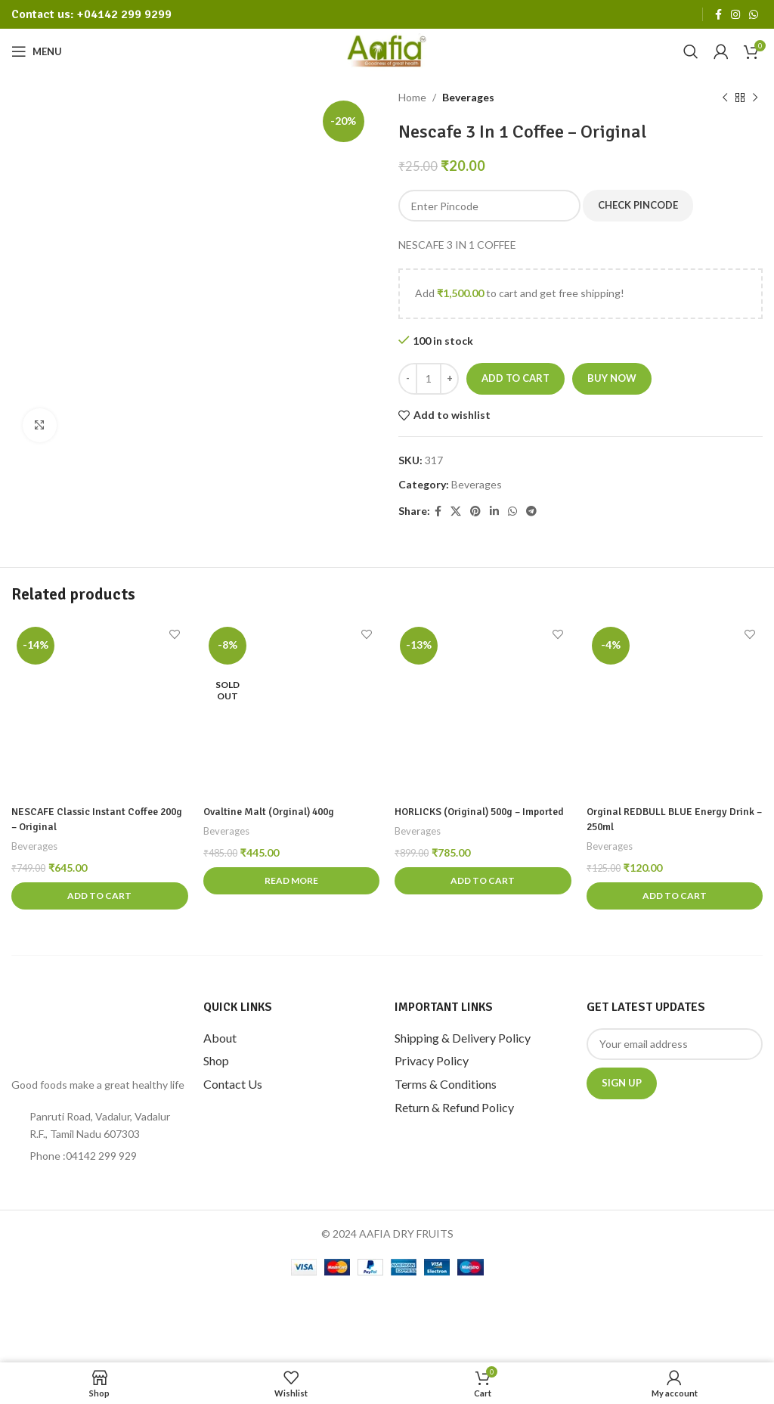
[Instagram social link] (735, 15)
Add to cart (515, 378)
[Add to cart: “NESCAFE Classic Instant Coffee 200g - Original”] (99, 896)
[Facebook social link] (718, 15)
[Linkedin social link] (494, 511)
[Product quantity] (428, 379)
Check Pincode (638, 205)
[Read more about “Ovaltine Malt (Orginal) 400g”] (291, 880)
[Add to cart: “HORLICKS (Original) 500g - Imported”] (483, 880)
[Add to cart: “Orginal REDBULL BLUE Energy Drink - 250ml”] (675, 896)
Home (412, 97)
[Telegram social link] (531, 511)
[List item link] (99, 1156)
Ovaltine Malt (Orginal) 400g (271, 811)
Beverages (468, 97)
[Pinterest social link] (475, 511)
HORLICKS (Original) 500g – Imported (483, 811)
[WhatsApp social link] (754, 15)
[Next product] (755, 97)
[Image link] (76, 1029)
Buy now (611, 378)
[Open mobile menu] (37, 51)
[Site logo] (387, 50)
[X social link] (456, 511)
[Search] (691, 51)
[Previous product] (724, 97)
